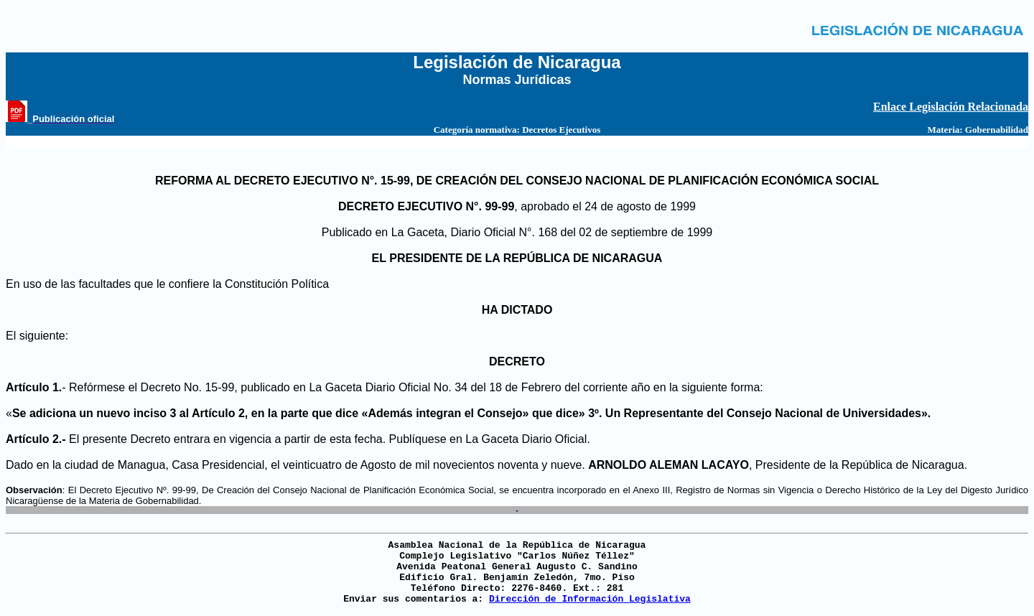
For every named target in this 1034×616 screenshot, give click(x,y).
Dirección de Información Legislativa (590, 599)
